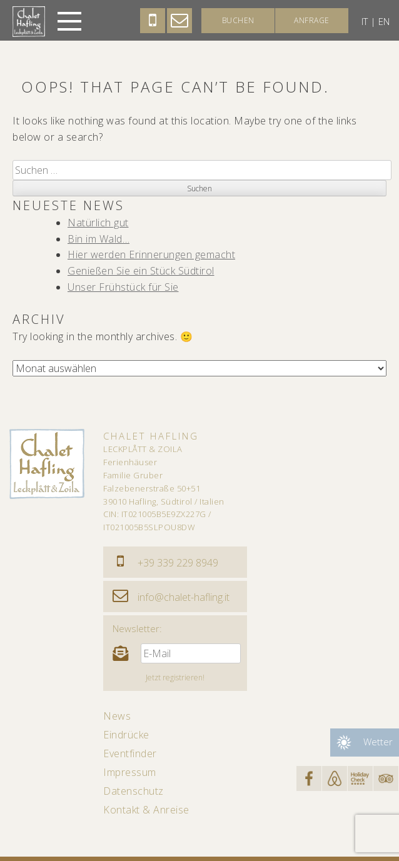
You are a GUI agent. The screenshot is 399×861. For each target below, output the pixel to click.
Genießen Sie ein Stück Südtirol (141, 271)
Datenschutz (133, 791)
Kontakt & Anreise (146, 810)
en (384, 21)
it (364, 21)
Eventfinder (130, 753)
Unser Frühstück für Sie (123, 287)
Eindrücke (126, 735)
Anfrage (312, 20)
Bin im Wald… (98, 239)
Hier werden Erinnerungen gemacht (151, 254)
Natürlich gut (98, 222)
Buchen (238, 20)
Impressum (129, 772)
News (117, 716)
